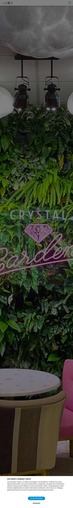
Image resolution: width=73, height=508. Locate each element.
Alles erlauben (36, 498)
